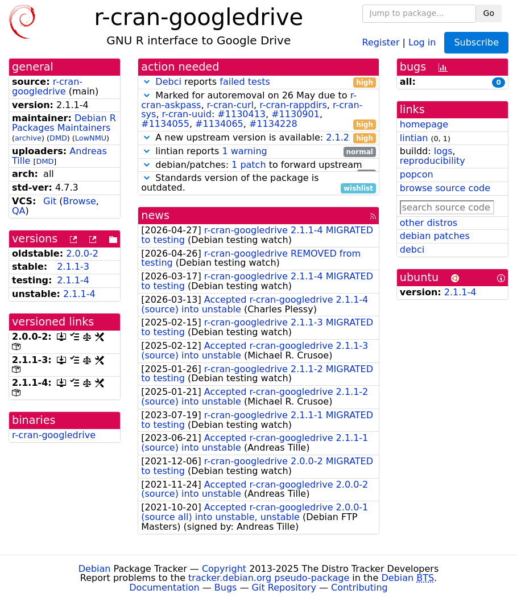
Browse (79, 201)
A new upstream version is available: (258, 138)
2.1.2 (337, 137)
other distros (428, 222)
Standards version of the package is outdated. (258, 183)
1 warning (244, 151)
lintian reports (258, 151)
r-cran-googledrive (47, 86)
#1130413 (241, 114)
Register (381, 41)
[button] (147, 81)
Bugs (225, 587)
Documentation (164, 587)
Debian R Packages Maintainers (64, 123)
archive (28, 138)
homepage (424, 124)
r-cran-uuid (187, 114)
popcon (416, 174)
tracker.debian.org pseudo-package (268, 577)
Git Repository (284, 587)
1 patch (248, 164)
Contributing (359, 587)
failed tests (245, 81)
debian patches (435, 235)
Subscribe (476, 42)
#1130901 (295, 114)
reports (258, 82)
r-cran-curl (230, 105)
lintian (414, 138)
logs (443, 151)
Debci (168, 81)
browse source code (445, 188)
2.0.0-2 (82, 253)
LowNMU (90, 138)
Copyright (224, 568)
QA (19, 210)
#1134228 (273, 123)
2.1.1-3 (73, 266)
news (155, 215)
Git (49, 201)
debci (412, 249)
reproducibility (432, 160)
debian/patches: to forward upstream (258, 165)
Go (488, 13)
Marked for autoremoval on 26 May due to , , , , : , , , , (258, 110)
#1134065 (219, 123)
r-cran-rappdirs (293, 105)
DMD (58, 138)
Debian (94, 568)
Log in (422, 41)
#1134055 (165, 123)
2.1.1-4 (73, 280)
